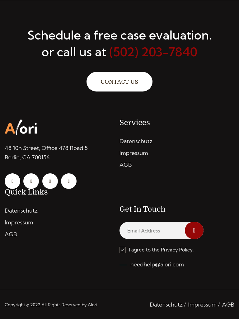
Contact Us (119, 82)
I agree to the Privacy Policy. (157, 249)
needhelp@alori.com (157, 264)
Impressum (134, 153)
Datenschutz (136, 141)
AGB (126, 164)
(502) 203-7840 (153, 51)
